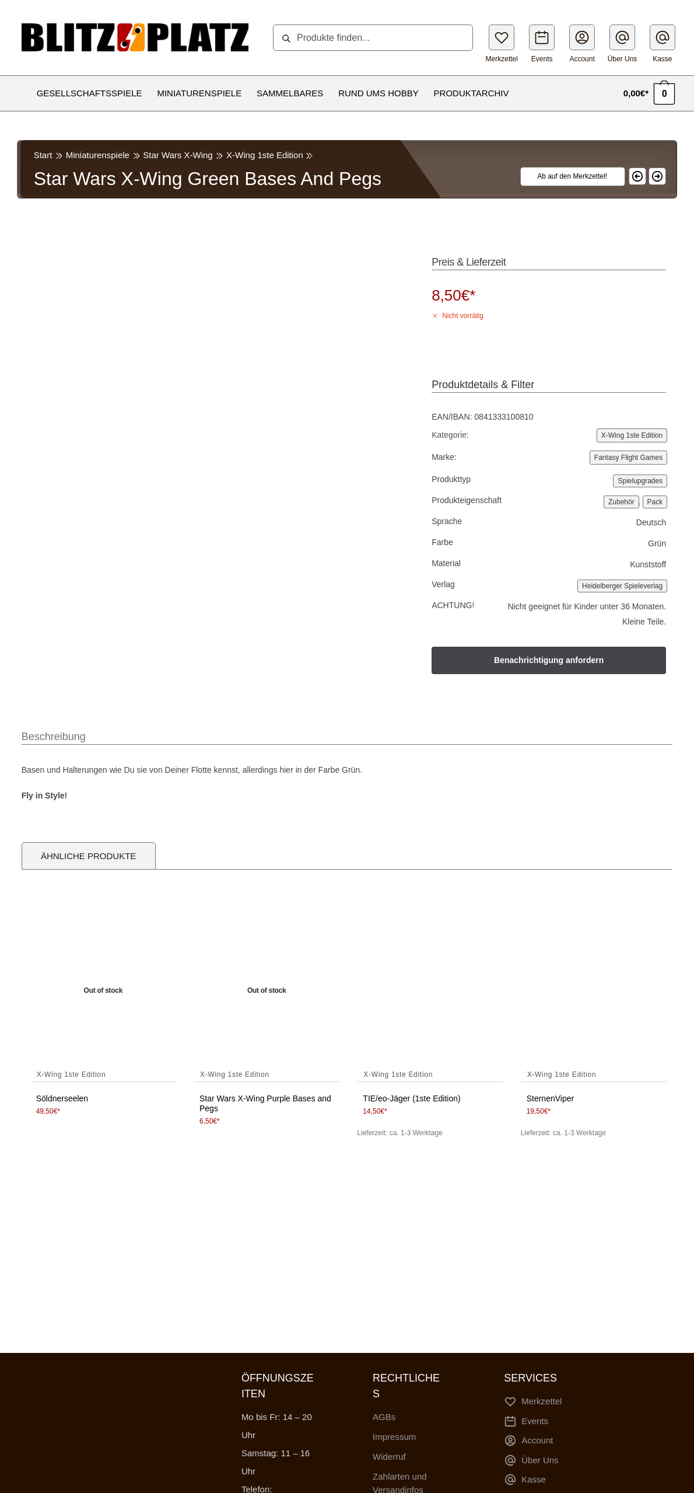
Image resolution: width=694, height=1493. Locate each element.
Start (43, 155)
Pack (655, 502)
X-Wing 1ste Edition (264, 155)
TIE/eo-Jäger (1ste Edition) (411, 1098)
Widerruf (389, 1456)
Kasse (662, 44)
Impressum (394, 1437)
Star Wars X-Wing (177, 155)
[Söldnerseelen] (103, 991)
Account (582, 44)
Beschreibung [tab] (54, 736)
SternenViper (550, 1098)
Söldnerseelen (62, 1098)
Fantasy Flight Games (628, 458)
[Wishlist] (566, 177)
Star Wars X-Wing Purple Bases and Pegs (265, 1103)
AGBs (384, 1417)
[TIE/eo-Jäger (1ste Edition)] (430, 991)
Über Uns (622, 44)
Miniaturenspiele (97, 155)
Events (542, 44)
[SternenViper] (594, 991)
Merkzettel (502, 44)
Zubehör (621, 502)
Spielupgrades (640, 481)
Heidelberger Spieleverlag (622, 586)
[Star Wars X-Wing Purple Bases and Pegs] (266, 991)
